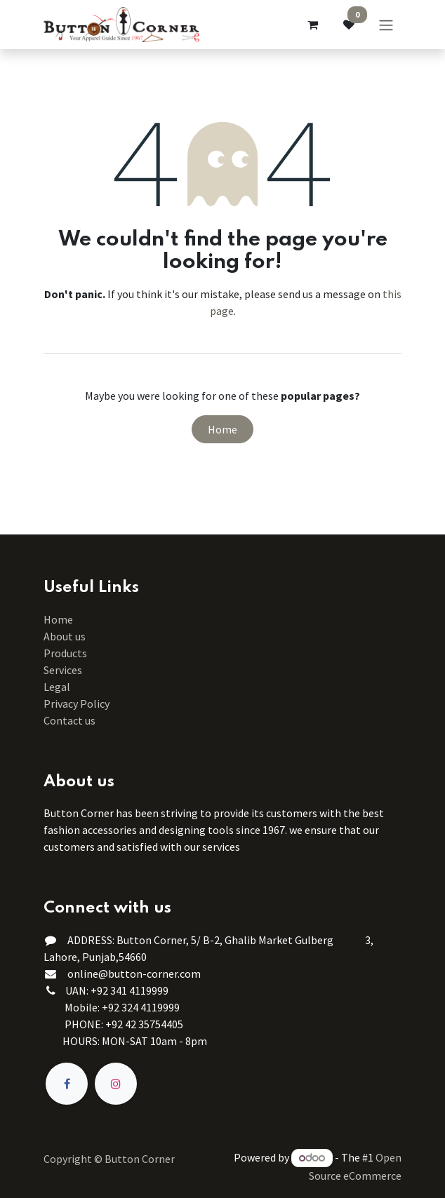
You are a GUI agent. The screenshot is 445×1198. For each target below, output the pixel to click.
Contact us (69, 720)
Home (222, 429)
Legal (57, 687)
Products (65, 653)
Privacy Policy (76, 703)
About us (65, 636)
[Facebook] (67, 1084)
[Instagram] (116, 1084)
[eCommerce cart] (312, 24)
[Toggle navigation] (386, 24)
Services (63, 670)
